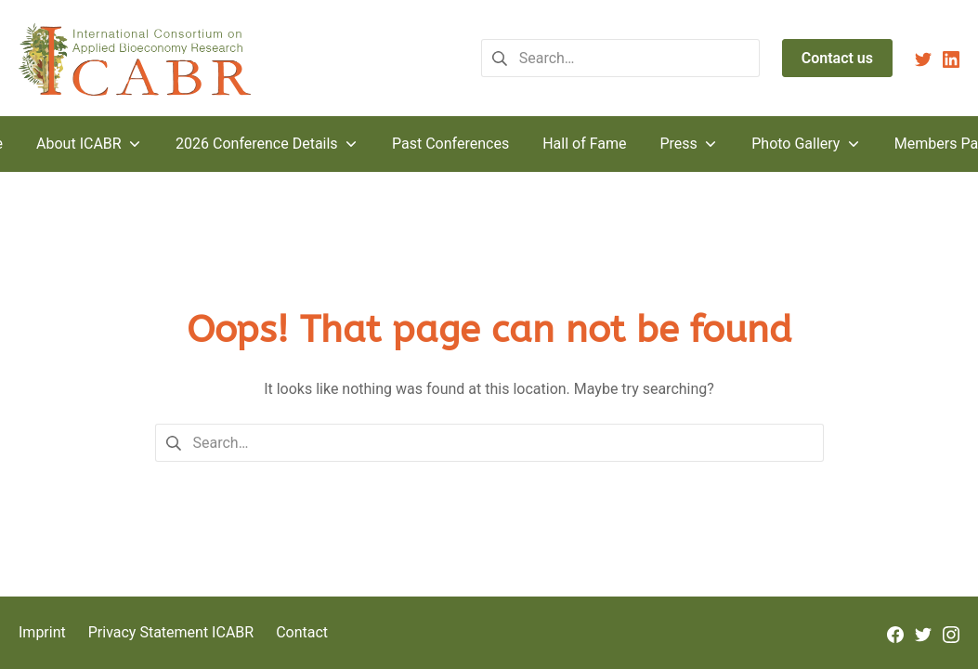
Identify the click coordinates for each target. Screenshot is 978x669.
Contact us (837, 58)
